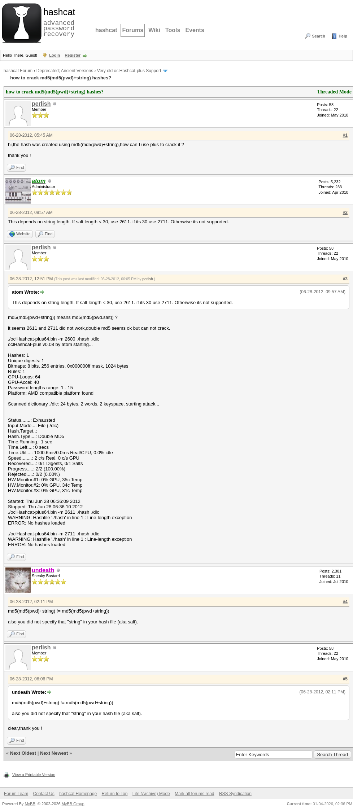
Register (72, 55)
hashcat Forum (18, 70)
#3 (345, 278)
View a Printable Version (33, 774)
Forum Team (16, 793)
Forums (132, 30)
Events (194, 30)
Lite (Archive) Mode (151, 793)
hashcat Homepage (78, 793)
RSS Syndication (235, 793)
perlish (41, 104)
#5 (345, 678)
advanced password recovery (57, 22)
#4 (345, 601)
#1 (345, 135)
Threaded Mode (334, 92)
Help (343, 36)
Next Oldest (23, 753)
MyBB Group (73, 804)
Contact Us (43, 793)
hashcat (106, 30)
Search (318, 36)
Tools (172, 30)
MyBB (30, 804)
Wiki (154, 30)
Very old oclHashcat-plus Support (129, 70)
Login (54, 55)
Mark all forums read (194, 793)
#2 (345, 212)
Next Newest (54, 753)
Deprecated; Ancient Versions (64, 70)
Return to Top (115, 793)
